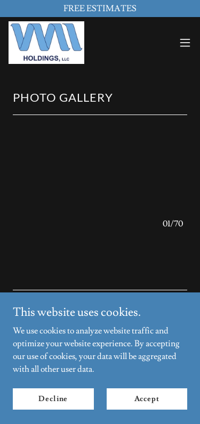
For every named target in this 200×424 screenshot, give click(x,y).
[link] (46, 42)
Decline (53, 398)
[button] (185, 42)
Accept (146, 398)
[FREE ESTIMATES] (100, 8)
